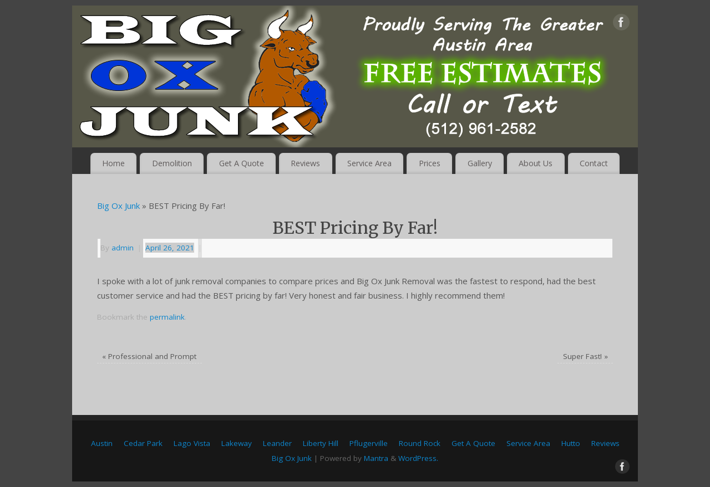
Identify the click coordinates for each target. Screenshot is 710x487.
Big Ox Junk (118, 205)
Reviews (305, 163)
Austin (102, 443)
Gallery (480, 163)
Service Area (369, 163)
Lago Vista (192, 443)
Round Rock (419, 443)
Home (113, 163)
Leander (277, 443)
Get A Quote (241, 163)
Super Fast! (585, 356)
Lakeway (236, 443)
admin (122, 248)
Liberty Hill (320, 443)
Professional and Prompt (149, 356)
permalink (167, 317)
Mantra (376, 458)
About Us (535, 163)
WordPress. (418, 458)
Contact (594, 163)
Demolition (172, 163)
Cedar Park (143, 443)
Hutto (570, 443)
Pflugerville (368, 443)
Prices (429, 163)
